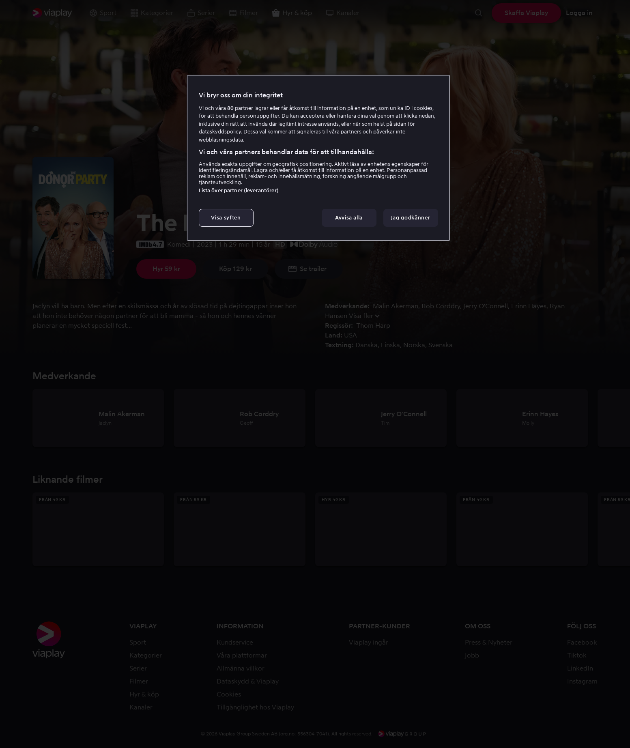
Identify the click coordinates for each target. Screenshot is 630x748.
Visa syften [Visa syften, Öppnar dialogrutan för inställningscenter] (226, 218)
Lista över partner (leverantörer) (239, 190)
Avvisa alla (349, 218)
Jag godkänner (410, 218)
